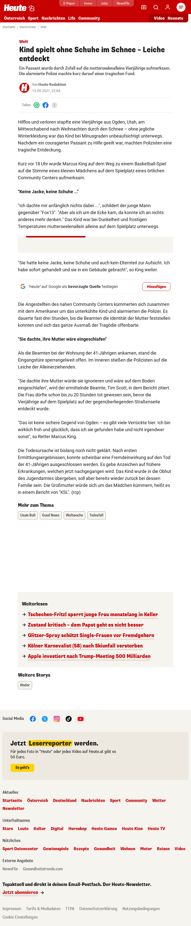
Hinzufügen (156, 286)
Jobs (104, 3)
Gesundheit (104, 848)
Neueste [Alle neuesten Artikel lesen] (175, 18)
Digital (57, 828)
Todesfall (96, 515)
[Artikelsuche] (156, 7)
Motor (146, 848)
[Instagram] (57, 718)
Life (71, 18)
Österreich (14, 18)
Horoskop (77, 828)
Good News (50, 515)
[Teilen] (54, 105)
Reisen (163, 848)
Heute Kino (132, 828)
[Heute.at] (15, 7)
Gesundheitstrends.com (43, 869)
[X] (45, 718)
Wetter (159, 800)
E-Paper (69, 3)
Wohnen (127, 848)
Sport (33, 18)
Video (180, 848)
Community (89, 18)
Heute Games (104, 828)
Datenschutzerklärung (98, 908)
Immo (88, 3)
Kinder (25, 685)
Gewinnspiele (56, 848)
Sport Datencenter (20, 848)
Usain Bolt (28, 515)
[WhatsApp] (37, 105)
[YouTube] (81, 718)
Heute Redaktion (52, 84)
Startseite (8, 27)
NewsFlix (123, 3)
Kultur (40, 828)
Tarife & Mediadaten (43, 908)
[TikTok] (69, 718)
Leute (23, 828)
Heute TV (156, 828)
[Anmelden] (168, 7)
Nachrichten (53, 18)
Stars (7, 828)
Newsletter (13, 808)
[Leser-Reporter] (144, 7)
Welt (44, 27)
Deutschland (64, 800)
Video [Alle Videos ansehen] (159, 18)
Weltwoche (74, 515)
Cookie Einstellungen (20, 917)
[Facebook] (45, 105)
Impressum (11, 908)
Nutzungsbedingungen (141, 908)
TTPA (69, 908)
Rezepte (81, 848)
